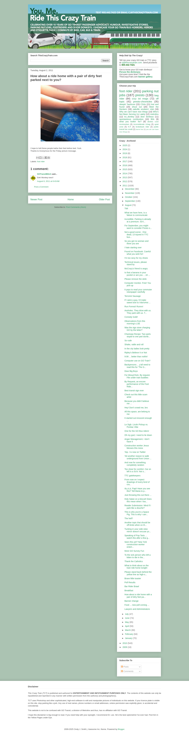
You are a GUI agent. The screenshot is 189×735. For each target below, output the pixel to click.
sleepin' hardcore (127, 104)
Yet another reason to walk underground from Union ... (137, 457)
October (129, 197)
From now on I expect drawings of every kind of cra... (137, 482)
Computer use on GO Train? (137, 360)
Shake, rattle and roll (133, 344)
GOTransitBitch (44, 174)
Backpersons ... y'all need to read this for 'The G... (137, 365)
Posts (125, 667)
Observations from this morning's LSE (134, 322)
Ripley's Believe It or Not (135, 352)
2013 (125, 177)
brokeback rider (142, 127)
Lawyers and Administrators (137, 609)
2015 (125, 169)
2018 (125, 157)
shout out (137, 107)
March (128, 630)
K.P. (129, 127)
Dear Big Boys (131, 371)
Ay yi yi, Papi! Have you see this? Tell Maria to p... (137, 489)
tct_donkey (129, 117)
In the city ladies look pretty (136, 348)
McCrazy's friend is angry (136, 268)
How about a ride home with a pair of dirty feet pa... (138, 595)
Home (71, 199)
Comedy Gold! (131, 317)
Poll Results (129, 582)
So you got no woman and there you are (136, 242)
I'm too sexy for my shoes (136, 258)
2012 (125, 181)
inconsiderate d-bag (141, 124)
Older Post (104, 199)
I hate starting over (133, 247)
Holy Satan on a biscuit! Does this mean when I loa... (138, 500)
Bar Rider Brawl (131, 586)
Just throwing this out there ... (137, 495)
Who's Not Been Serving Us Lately (139, 113)
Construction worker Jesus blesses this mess (136, 446)
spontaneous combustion (131, 119)
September (130, 201)
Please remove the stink (135, 279)
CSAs (143, 104)
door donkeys (147, 117)
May (127, 622)
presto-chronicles (142, 101)
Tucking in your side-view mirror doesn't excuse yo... (137, 530)
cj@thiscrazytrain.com (132, 62)
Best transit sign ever (134, 390)
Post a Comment (41, 187)
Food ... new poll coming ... (136, 605)
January (129, 638)
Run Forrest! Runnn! (133, 306)
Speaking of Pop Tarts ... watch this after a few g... (137, 536)
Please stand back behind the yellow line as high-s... (138, 573)
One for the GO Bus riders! (136, 431)
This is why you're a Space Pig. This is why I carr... (136, 513)
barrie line (139, 129)
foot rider (41, 161)
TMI (126, 208)
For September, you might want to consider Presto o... (138, 226)
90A (152, 119)
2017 (125, 161)
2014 (125, 173)
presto (139, 95)
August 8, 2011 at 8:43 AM (48, 181)
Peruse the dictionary (129, 72)
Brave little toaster (132, 578)
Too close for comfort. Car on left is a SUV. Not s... (137, 470)
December (130, 189)
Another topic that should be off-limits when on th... (137, 523)
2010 (125, 643)
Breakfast (128, 590)
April (127, 626)
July (127, 614)
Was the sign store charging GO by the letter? (137, 328)
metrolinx (154, 114)
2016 (125, 165)
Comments (127, 671)
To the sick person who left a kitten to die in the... (137, 556)
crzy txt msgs (140, 98)
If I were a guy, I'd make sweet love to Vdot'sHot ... (137, 301)
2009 (125, 647)
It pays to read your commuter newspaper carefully (138, 290)
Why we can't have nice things (133, 112)
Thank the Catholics (133, 561)
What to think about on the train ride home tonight (136, 566)
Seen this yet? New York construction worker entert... (135, 544)
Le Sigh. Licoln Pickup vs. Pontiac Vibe (136, 425)
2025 (125, 145)
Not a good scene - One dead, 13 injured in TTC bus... (136, 234)
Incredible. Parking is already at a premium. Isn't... (137, 220)
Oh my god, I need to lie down (138, 435)
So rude (128, 340)
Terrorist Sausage (132, 296)
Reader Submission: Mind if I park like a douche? (137, 506)
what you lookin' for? (130, 121)
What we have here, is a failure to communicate (136, 213)
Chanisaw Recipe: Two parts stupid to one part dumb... (137, 335)
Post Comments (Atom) (76, 207)
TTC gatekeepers (132, 475)
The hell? (128, 518)
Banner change (131, 601)
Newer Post (36, 199)
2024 (125, 149)
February (129, 634)
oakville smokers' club (143, 109)
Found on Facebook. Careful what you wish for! (137, 252)
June (127, 618)
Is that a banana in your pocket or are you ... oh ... (137, 273)
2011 (125, 185)
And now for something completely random (135, 463)
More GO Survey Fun (134, 551)
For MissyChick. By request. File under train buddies (137, 376)
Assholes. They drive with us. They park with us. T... (137, 311)
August (128, 205)
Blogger (121, 729)
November (130, 193)
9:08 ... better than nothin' (136, 356)
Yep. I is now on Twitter (135, 452)
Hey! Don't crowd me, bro (136, 407)
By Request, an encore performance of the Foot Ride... (136, 384)
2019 (125, 153)
